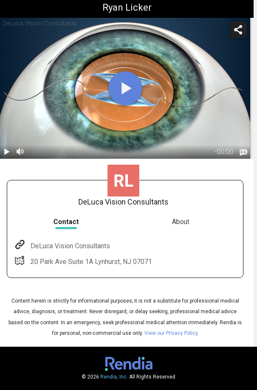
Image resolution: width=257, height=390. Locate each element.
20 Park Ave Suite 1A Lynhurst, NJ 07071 (90, 262)
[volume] (20, 152)
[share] (238, 29)
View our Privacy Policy (171, 333)
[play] (125, 88)
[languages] (243, 153)
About (180, 222)
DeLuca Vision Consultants (69, 246)
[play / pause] (7, 152)
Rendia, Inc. (114, 377)
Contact (66, 222)
